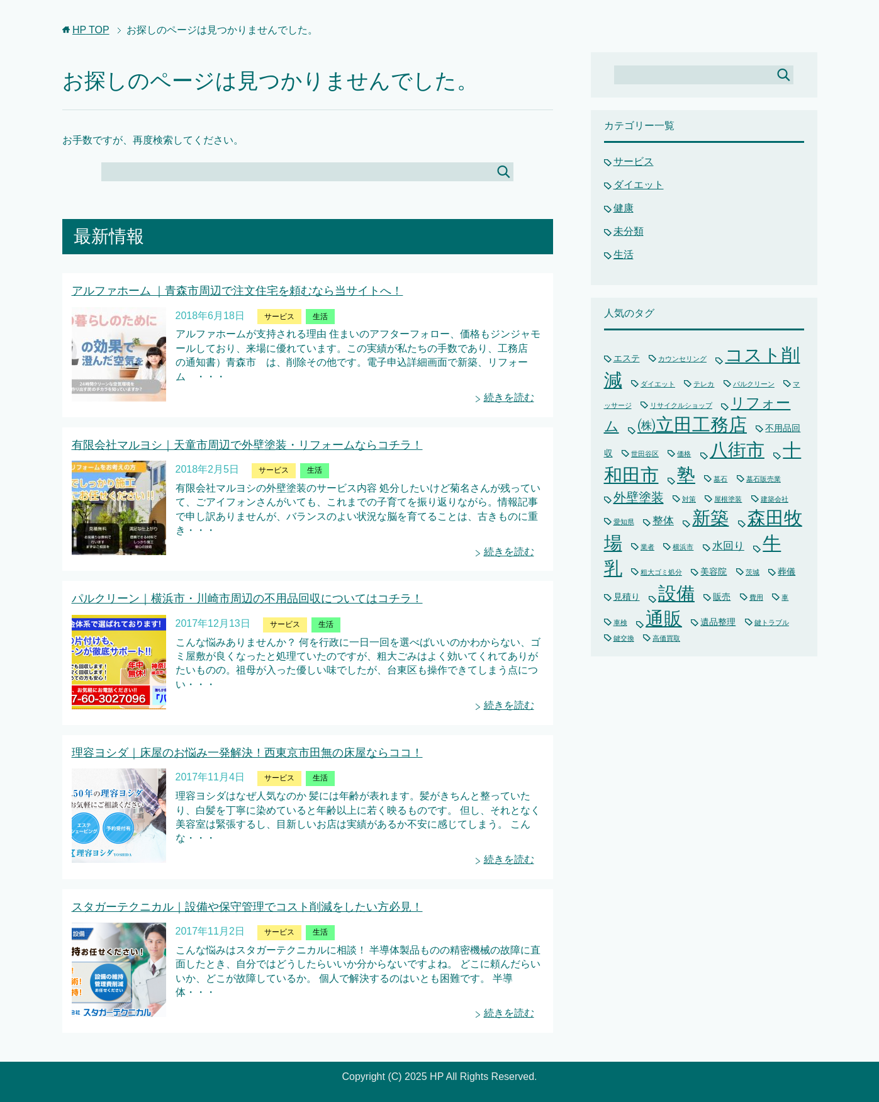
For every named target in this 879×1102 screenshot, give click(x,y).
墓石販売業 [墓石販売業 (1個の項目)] (763, 479)
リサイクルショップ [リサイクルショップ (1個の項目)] (681, 405)
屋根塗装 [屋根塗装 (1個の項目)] (728, 499)
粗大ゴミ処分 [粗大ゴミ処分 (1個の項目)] (661, 572)
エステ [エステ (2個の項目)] (626, 358)
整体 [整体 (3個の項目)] (663, 521)
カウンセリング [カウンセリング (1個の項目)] (682, 359)
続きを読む (509, 397)
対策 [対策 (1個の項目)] (689, 499)
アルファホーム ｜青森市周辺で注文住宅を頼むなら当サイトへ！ (237, 290)
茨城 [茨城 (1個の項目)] (752, 572)
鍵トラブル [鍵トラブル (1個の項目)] (771, 622)
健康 (623, 208)
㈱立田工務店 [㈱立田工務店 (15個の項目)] (692, 425)
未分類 (628, 231)
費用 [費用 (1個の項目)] (756, 597)
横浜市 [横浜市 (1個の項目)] (683, 547)
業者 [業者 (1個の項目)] (647, 547)
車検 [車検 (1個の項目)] (620, 622)
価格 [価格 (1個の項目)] (684, 454)
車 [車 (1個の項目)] (784, 597)
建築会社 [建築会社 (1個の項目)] (774, 499)
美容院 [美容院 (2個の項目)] (713, 571)
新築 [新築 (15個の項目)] (710, 518)
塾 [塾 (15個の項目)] (686, 475)
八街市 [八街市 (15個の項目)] (737, 450)
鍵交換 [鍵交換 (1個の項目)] (623, 638)
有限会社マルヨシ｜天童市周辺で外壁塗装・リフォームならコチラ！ (247, 445)
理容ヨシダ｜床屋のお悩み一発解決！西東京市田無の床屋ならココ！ (247, 752)
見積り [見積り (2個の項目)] (626, 597)
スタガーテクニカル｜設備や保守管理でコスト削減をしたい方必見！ (247, 907)
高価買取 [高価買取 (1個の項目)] (666, 638)
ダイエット (638, 184)
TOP (90, 30)
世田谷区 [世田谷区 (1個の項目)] (645, 454)
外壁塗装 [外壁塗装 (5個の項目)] (638, 497)
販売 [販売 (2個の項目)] (722, 597)
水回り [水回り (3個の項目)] (728, 546)
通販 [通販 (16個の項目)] (664, 618)
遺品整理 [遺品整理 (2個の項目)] (718, 622)
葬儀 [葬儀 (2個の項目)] (786, 571)
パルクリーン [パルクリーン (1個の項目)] (754, 384)
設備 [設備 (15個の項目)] (676, 593)
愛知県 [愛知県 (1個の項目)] (623, 522)
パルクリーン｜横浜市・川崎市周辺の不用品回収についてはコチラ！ (247, 598)
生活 (320, 316)
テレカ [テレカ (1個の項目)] (703, 384)
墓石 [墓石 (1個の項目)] (720, 479)
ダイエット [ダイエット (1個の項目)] (658, 384)
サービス (279, 316)
